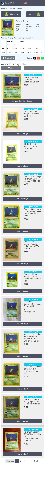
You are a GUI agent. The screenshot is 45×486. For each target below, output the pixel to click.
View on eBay (22, 133)
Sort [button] (33, 68)
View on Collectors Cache (22, 101)
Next (36, 461)
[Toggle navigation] (26, 3)
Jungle (12, 8)
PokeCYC (7, 3)
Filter (11, 68)
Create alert (8, 58)
